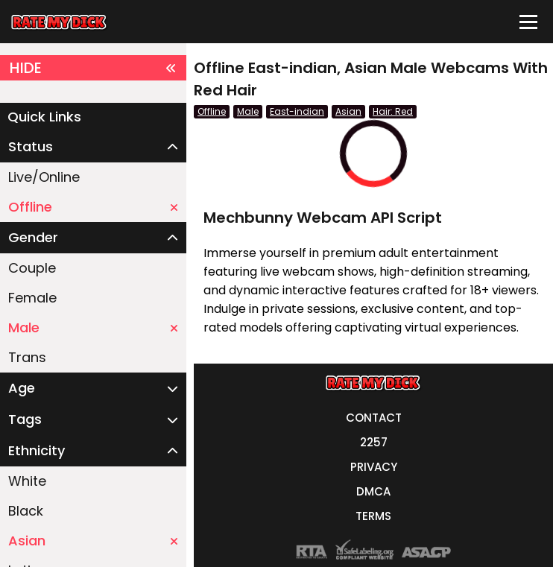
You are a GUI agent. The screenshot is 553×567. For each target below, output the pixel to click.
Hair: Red (393, 111)
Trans (27, 357)
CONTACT (374, 417)
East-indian (297, 111)
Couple (32, 268)
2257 (374, 442)
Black (25, 510)
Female (32, 297)
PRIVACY (373, 467)
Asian (93, 540)
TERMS (373, 516)
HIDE (93, 67)
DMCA (373, 491)
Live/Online (44, 177)
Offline (93, 206)
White (27, 481)
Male (93, 327)
